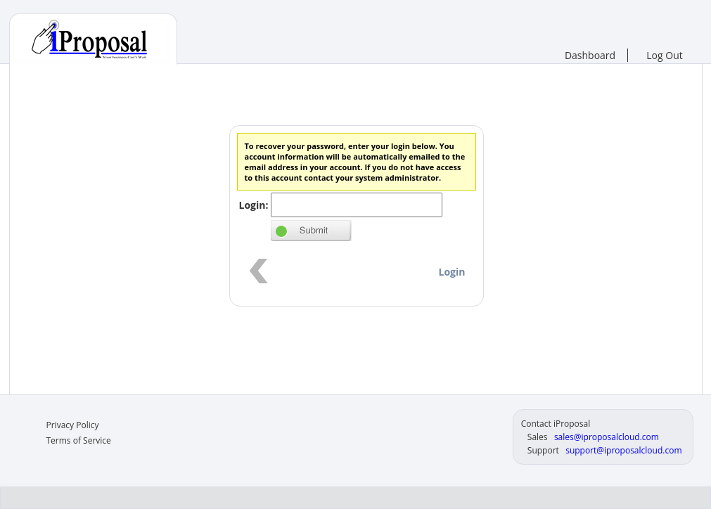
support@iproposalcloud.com (623, 450)
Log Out (664, 55)
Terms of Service (78, 440)
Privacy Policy (72, 425)
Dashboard (590, 55)
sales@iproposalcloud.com (606, 437)
